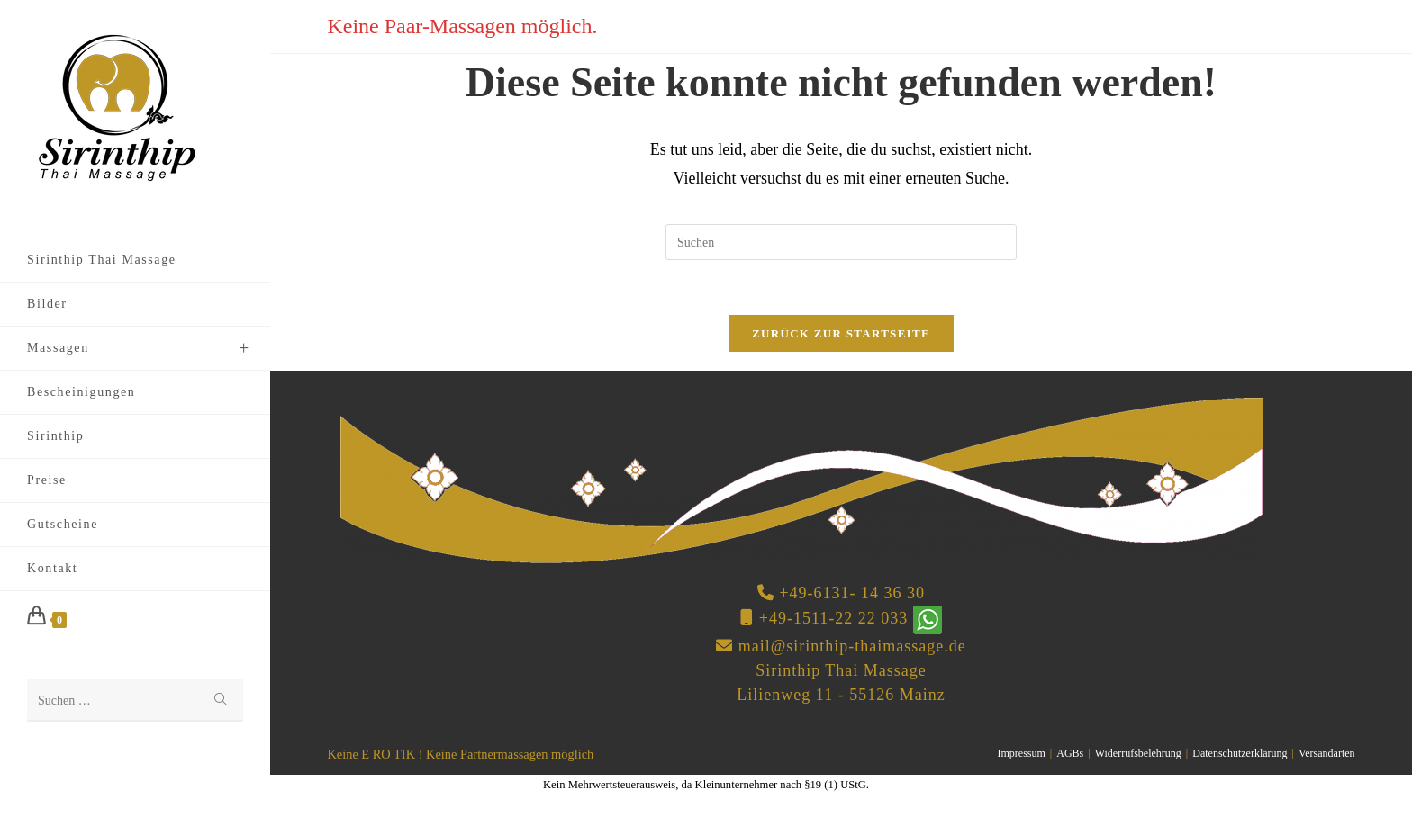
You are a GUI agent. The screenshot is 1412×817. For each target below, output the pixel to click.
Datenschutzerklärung (1239, 753)
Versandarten (1327, 753)
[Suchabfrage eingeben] (841, 242)
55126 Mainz (897, 695)
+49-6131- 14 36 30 (852, 593)
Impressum (1021, 753)
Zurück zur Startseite (841, 333)
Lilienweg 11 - (790, 695)
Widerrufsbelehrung (1138, 753)
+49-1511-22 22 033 (833, 618)
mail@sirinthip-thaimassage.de (852, 646)
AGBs (1069, 753)
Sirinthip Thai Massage (841, 670)
